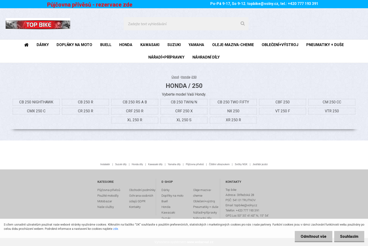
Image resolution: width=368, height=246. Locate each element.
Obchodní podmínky (142, 190)
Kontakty (135, 207)
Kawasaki (168, 212)
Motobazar (104, 201)
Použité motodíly (108, 195)
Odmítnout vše (313, 236)
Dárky (165, 190)
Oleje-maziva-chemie (202, 192)
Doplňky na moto (172, 195)
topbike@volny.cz (262, 3)
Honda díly (137, 164)
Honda (185, 77)
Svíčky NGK (241, 164)
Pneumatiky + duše (205, 207)
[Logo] (38, 23)
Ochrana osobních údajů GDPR (141, 198)
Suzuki (165, 218)
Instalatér (105, 164)
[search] (243, 23)
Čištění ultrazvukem (219, 164)
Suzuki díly (120, 164)
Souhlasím (349, 236)
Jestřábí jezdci (260, 164)
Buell (164, 201)
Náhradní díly (202, 218)
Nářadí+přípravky (205, 212)
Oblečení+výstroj (204, 201)
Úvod (175, 77)
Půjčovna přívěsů (195, 164)
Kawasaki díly (155, 164)
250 (194, 77)
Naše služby (105, 207)
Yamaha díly (174, 164)
